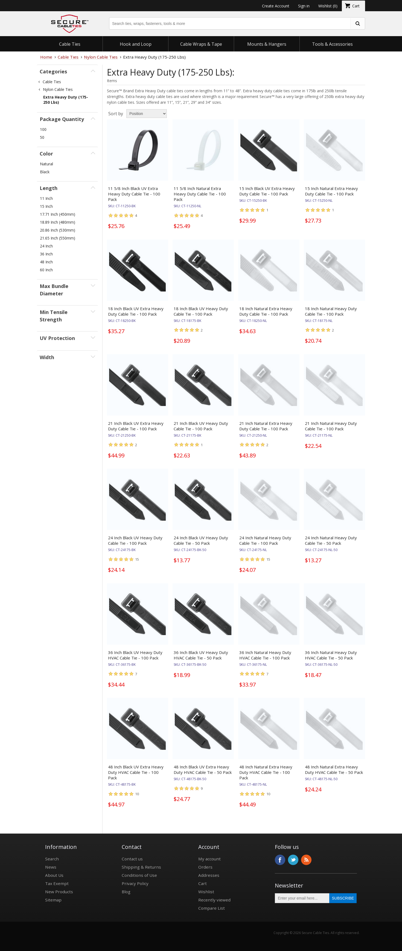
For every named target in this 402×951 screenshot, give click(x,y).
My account (209, 858)
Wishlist (206, 891)
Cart (202, 883)
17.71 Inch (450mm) (57, 214)
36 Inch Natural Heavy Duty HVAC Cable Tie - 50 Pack (331, 655)
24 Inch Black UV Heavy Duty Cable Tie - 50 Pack (201, 540)
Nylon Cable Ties (58, 89)
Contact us (132, 858)
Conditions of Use (139, 875)
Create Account (275, 5)
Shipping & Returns (141, 867)
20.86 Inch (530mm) (57, 230)
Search (52, 858)
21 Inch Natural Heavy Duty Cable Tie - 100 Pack (331, 425)
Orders (205, 867)
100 (43, 129)
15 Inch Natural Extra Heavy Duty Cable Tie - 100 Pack (331, 191)
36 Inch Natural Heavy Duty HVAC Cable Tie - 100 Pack (265, 655)
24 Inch (46, 246)
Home (46, 57)
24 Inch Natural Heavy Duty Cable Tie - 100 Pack (265, 540)
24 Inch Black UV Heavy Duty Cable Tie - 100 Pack (135, 540)
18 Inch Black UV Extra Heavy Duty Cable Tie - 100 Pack (136, 311)
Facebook (280, 860)
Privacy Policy (135, 883)
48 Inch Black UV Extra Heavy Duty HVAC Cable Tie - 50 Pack (203, 769)
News (50, 867)
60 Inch (46, 269)
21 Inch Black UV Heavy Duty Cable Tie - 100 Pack (201, 425)
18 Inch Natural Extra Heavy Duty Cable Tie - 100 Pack (265, 311)
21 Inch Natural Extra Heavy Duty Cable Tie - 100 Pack (265, 425)
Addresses (208, 875)
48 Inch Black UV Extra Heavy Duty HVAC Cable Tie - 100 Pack (136, 772)
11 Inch (46, 198)
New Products (59, 891)
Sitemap (53, 900)
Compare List (211, 908)
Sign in (304, 5)
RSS (306, 860)
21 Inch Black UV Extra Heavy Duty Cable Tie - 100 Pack (136, 425)
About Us (54, 875)
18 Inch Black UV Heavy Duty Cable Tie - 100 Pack (201, 311)
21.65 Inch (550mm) (57, 238)
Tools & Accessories (332, 44)
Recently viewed (214, 900)
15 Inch (46, 206)
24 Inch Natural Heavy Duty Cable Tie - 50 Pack (331, 540)
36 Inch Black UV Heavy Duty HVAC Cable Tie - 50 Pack (201, 655)
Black (44, 171)
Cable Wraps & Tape (201, 44)
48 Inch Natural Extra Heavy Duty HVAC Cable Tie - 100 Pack (265, 772)
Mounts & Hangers (266, 44)
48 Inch (46, 261)
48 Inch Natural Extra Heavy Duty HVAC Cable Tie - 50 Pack (334, 769)
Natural (46, 163)
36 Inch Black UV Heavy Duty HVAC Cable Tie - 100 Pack (135, 655)
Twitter (293, 860)
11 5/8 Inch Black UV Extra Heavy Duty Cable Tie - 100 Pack (134, 194)
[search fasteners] (357, 23)
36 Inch (46, 254)
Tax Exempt (57, 883)
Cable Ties (69, 44)
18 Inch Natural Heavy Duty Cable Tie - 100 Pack (331, 311)
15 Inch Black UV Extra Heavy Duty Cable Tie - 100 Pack (267, 191)
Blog (126, 891)
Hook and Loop (136, 44)
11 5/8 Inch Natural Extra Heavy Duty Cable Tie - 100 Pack (200, 194)
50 (42, 137)
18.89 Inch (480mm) (57, 222)
